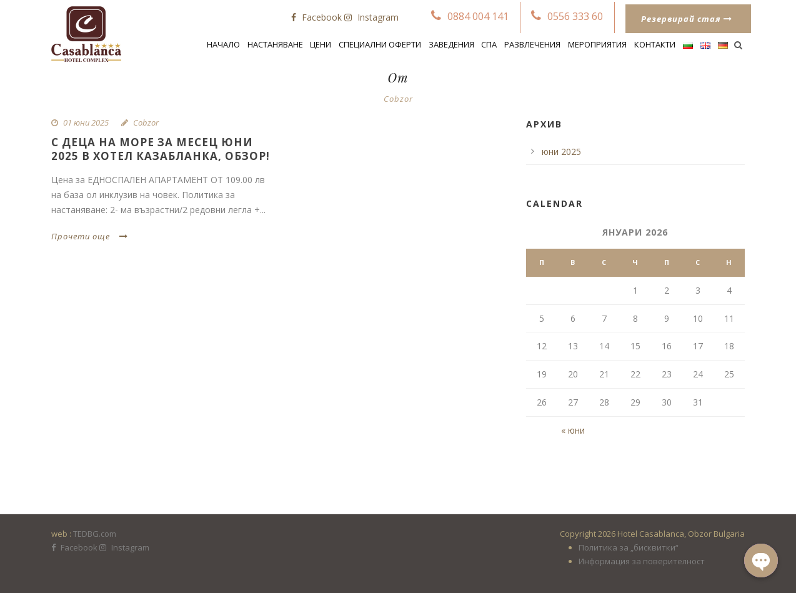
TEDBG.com (94, 533)
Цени (320, 44)
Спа (489, 44)
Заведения (451, 44)
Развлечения (532, 44)
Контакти (654, 44)
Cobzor (146, 122)
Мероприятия (597, 44)
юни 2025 (561, 151)
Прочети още (89, 236)
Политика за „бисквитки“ (629, 547)
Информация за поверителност (642, 561)
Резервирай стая (686, 18)
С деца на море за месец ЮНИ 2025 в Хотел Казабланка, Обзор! (160, 149)
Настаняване (275, 44)
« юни (573, 430)
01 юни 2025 (86, 122)
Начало (223, 44)
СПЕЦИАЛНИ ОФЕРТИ (380, 44)
